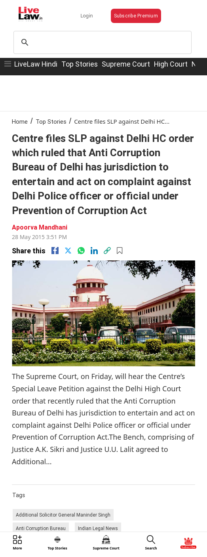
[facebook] (55, 250)
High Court (171, 64)
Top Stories (79, 64)
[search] (101, 42)
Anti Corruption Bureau (41, 528)
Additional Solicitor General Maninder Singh (63, 515)
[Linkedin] (94, 250)
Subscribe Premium (136, 16)
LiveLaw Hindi (35, 64)
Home (20, 121)
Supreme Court (126, 64)
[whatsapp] (81, 250)
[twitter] (68, 250)
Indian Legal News (98, 528)
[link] (107, 250)
